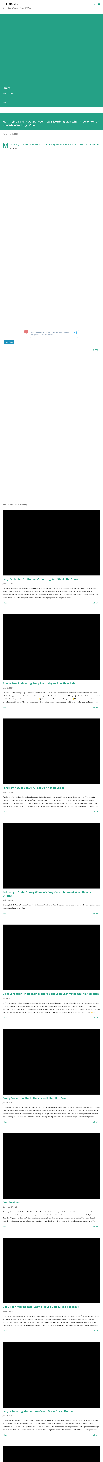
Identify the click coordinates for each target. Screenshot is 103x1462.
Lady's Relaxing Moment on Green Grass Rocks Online (38, 1411)
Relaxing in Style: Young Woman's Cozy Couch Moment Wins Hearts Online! (47, 893)
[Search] (94, 4)
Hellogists (10, 4)
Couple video (11, 1202)
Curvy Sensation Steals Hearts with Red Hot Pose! (35, 1098)
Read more (96, 603)
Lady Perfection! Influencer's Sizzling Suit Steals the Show (40, 579)
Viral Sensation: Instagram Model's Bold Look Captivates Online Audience (51, 993)
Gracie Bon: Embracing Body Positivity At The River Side (39, 683)
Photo (6, 88)
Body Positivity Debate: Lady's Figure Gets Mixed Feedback (41, 1307)
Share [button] (5, 102)
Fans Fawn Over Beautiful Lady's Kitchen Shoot (33, 787)
